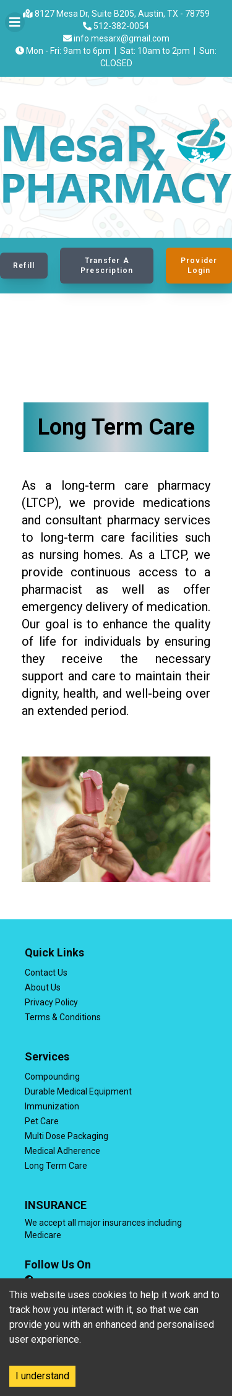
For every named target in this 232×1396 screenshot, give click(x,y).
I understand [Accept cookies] (42, 1376)
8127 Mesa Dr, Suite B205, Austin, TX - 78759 (116, 14)
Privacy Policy (51, 1002)
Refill (24, 265)
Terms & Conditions (63, 1017)
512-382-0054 (116, 26)
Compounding (52, 1077)
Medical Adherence (62, 1151)
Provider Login (199, 265)
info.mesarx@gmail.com (116, 38)
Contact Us (46, 973)
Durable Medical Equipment (78, 1091)
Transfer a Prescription (106, 265)
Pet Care (42, 1121)
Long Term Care (56, 1166)
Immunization (52, 1106)
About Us (43, 987)
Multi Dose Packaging (66, 1136)
